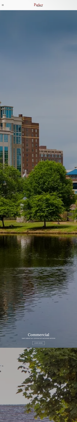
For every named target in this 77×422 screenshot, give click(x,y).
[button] (3, 5)
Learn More (38, 343)
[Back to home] (38, 5)
